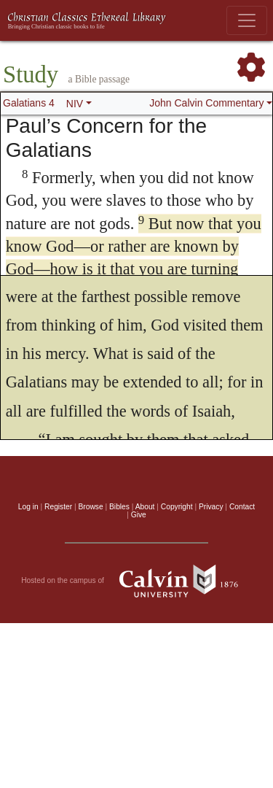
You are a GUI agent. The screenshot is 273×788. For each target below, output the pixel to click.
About (145, 507)
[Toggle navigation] (246, 20)
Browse (91, 507)
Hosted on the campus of (136, 580)
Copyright (177, 507)
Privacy (211, 507)
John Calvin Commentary (206, 103)
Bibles (119, 507)
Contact (242, 507)
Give (138, 515)
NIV (74, 103)
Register (58, 507)
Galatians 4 (29, 103)
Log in (28, 507)
